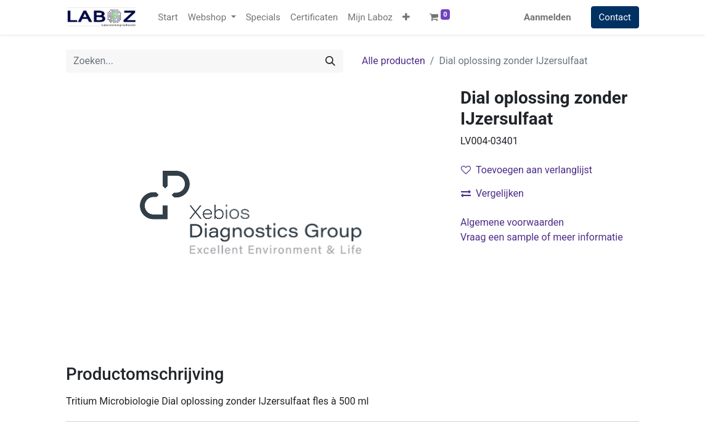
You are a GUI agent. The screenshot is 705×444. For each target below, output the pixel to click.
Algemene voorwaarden (512, 222)
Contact (615, 17)
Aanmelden (547, 17)
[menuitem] (167, 18)
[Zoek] (330, 61)
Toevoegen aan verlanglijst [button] (526, 170)
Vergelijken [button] (492, 193)
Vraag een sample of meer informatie (543, 237)
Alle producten (393, 61)
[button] (406, 18)
